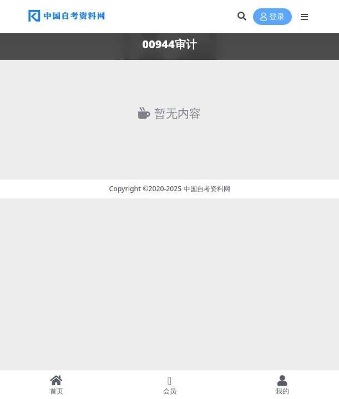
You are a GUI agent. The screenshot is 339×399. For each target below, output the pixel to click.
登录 (272, 17)
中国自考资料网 (207, 188)
